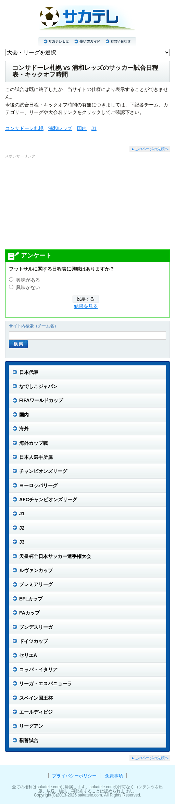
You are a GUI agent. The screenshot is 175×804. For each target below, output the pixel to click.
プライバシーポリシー (74, 775)
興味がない (28, 287)
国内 (82, 128)
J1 (94, 128)
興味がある (28, 280)
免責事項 (114, 775)
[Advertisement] (87, 203)
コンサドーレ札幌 (24, 128)
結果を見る (86, 306)
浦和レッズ (60, 128)
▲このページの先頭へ (149, 149)
